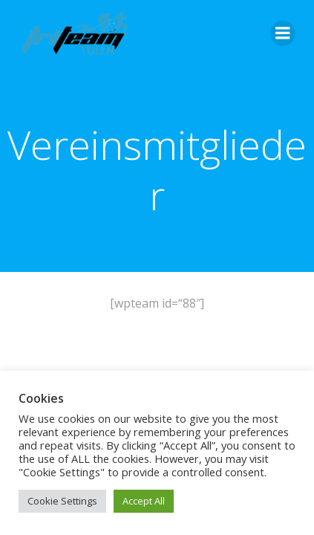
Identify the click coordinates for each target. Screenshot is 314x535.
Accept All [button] (143, 501)
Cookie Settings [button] (62, 501)
